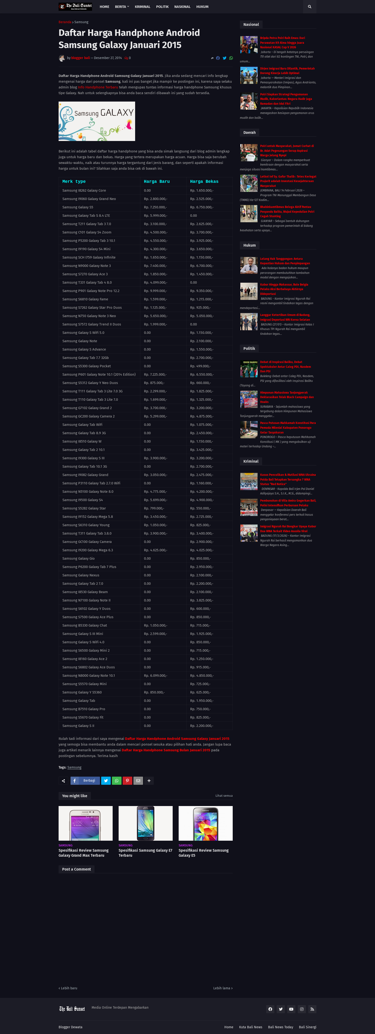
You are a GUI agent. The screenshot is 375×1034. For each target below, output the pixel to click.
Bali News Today (280, 1027)
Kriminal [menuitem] (142, 7)
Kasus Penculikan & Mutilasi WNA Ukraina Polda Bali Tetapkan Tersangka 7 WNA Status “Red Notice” (288, 479)
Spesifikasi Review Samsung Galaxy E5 (204, 853)
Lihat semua (224, 795)
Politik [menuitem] (162, 7)
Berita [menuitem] (120, 7)
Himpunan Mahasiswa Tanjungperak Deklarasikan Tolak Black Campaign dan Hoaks (287, 397)
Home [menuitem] (104, 7)
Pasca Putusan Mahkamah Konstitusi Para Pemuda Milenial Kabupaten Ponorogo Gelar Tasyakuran (288, 427)
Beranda (65, 22)
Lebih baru (69, 988)
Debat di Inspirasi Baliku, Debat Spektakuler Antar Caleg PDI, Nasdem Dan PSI (285, 366)
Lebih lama (221, 988)
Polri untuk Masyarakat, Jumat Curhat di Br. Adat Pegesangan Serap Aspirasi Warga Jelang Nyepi (287, 150)
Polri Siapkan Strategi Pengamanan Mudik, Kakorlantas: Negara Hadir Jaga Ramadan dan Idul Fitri (286, 99)
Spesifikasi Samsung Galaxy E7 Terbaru (145, 853)
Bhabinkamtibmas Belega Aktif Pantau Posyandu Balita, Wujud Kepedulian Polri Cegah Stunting (287, 211)
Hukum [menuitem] (202, 7)
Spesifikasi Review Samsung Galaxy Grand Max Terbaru (84, 853)
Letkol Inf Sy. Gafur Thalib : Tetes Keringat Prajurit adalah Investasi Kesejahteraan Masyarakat (288, 181)
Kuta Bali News (250, 1027)
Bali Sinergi (307, 1027)
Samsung (81, 22)
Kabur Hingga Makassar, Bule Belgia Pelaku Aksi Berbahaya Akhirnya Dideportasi (284, 289)
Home (228, 1027)
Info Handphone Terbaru (98, 87)
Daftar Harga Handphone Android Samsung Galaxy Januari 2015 (177, 738)
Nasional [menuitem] (182, 7)
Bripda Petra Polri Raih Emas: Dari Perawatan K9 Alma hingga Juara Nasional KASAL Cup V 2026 (282, 42)
